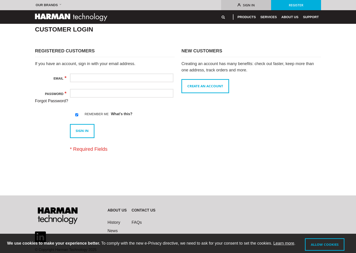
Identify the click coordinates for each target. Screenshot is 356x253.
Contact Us (144, 210)
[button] (49, 5)
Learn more (281, 243)
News (113, 231)
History (114, 222)
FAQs (137, 222)
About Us (117, 210)
